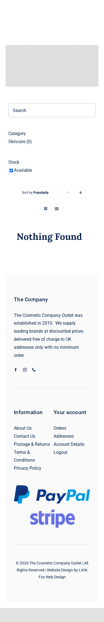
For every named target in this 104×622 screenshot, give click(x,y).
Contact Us (24, 436)
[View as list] (56, 208)
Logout (60, 452)
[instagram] (25, 370)
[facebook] (15, 370)
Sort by (35, 193)
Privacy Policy (27, 468)
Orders (60, 428)
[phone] (34, 370)
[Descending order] (80, 192)
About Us (23, 428)
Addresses (64, 436)
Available (23, 170)
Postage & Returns (32, 444)
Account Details (69, 444)
